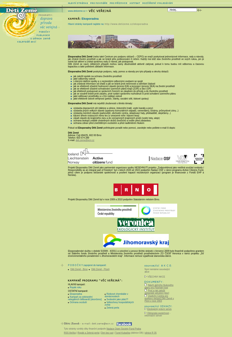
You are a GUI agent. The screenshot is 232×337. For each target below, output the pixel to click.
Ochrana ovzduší (78, 302)
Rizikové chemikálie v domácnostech (116, 295)
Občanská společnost (158, 313)
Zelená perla (112, 307)
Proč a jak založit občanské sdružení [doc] (157, 291)
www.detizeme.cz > (77, 11)
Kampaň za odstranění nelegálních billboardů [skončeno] (85, 298)
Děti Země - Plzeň (100, 269)
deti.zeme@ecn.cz (85, 140)
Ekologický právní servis (159, 309)
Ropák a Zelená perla (88, 333)
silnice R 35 (151, 333)
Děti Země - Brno (79, 269)
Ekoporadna (76, 294)
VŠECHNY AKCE (155, 277)
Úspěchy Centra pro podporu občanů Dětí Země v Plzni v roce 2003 (159, 298)
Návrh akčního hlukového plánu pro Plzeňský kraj (159, 286)
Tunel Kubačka (122, 333)
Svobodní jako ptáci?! (117, 299)
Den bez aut (107, 333)
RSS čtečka (70, 333)
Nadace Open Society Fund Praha (123, 329)
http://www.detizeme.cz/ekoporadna (126, 24)
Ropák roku (75, 287)
